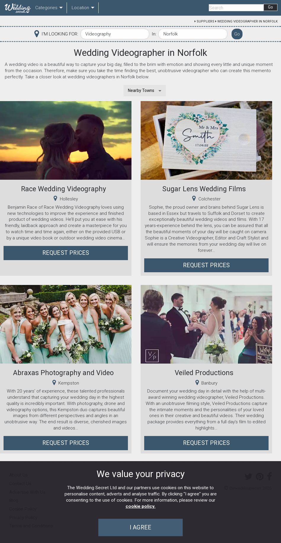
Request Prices (65, 252)
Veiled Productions (204, 373)
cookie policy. (140, 506)
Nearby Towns (141, 90)
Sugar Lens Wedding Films (204, 189)
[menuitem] (16, 8)
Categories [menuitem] (46, 7)
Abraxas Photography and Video (63, 373)
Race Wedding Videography (63, 189)
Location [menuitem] (80, 7)
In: (154, 34)
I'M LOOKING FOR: (59, 34)
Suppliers (205, 21)
